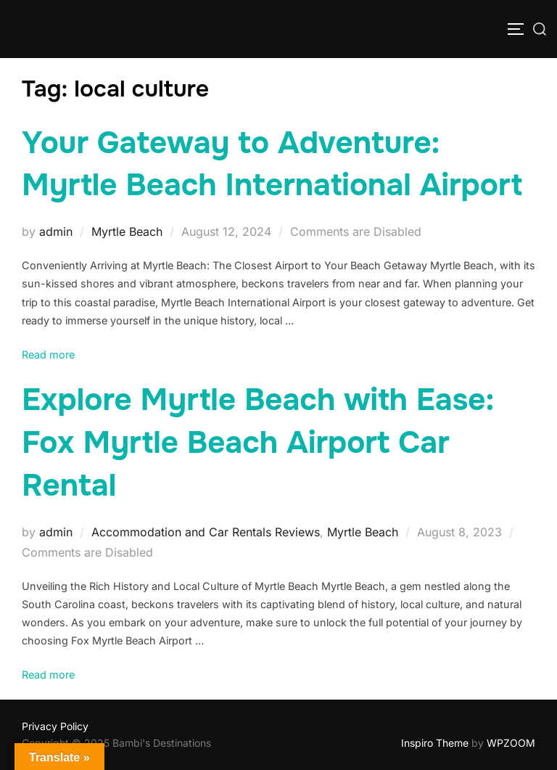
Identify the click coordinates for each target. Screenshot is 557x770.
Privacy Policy (55, 726)
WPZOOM (511, 743)
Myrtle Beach (126, 231)
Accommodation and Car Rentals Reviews (205, 532)
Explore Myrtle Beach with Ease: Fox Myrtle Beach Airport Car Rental (258, 442)
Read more (48, 354)
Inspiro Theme (435, 743)
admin (56, 231)
